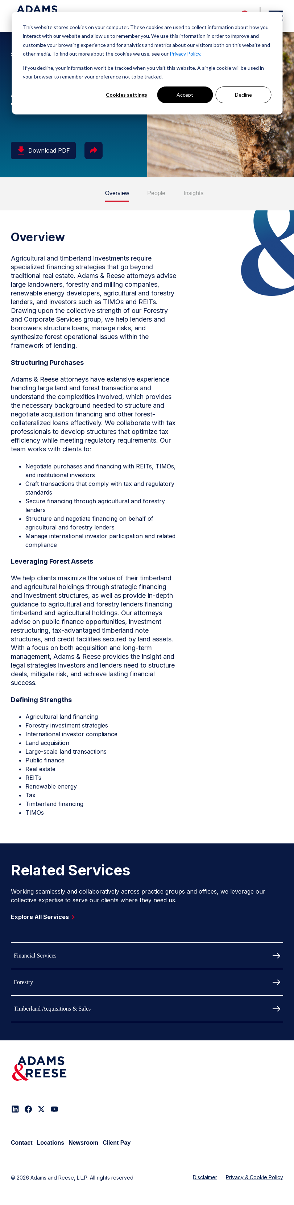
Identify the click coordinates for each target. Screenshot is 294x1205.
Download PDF (43, 150)
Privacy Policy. (185, 54)
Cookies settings (126, 95)
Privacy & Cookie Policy (254, 1177)
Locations (51, 1143)
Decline (243, 95)
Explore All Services (44, 916)
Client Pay (117, 1143)
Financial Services (35, 955)
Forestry (23, 982)
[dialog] (147, 63)
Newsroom (83, 1143)
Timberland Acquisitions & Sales (52, 1008)
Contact (22, 1143)
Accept (185, 95)
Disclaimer (205, 1177)
